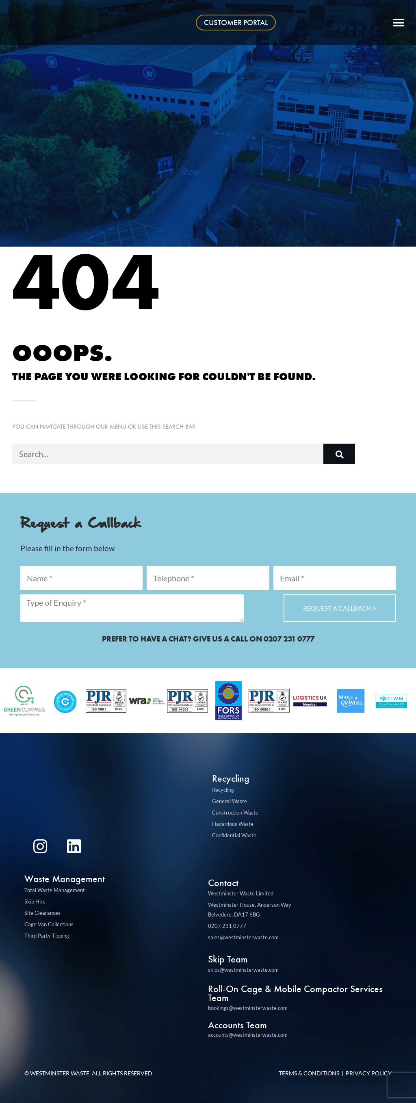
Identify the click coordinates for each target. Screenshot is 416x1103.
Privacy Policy (369, 1073)
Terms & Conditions (309, 1073)
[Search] (339, 454)
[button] (399, 22)
